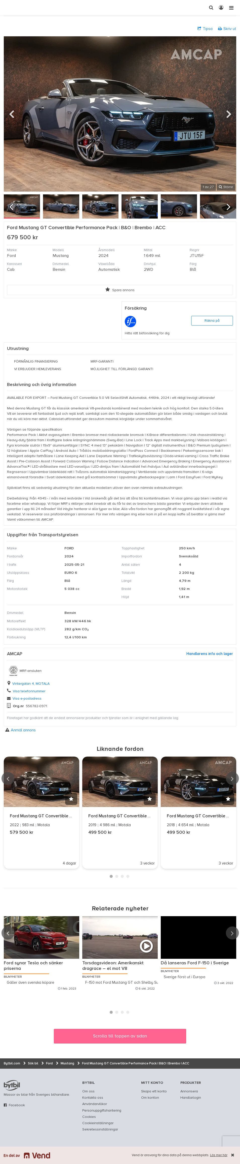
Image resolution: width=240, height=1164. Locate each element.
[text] (9, 8)
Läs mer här (218, 1155)
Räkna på (212, 320)
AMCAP (14, 654)
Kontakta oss (92, 1097)
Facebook (17, 1105)
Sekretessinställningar (100, 1129)
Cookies (89, 1117)
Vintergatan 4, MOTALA (31, 683)
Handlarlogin (190, 1097)
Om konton (150, 1097)
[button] (71, 799)
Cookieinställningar (97, 1123)
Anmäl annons (20, 730)
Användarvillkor (94, 1104)
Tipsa (205, 28)
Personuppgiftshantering (101, 1110)
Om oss (88, 1091)
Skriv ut (227, 28)
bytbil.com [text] (12, 1085)
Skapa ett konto (154, 1091)
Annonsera (189, 1091)
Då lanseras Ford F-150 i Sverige (195, 963)
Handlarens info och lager (209, 654)
